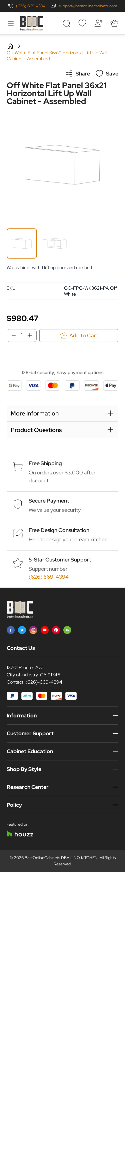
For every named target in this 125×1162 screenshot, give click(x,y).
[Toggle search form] (66, 23)
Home (10, 46)
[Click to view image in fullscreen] (62, 164)
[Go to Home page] (31, 23)
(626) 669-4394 (30, 6)
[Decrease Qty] (12, 335)
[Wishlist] (82, 23)
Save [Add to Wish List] (106, 73)
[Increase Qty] (32, 335)
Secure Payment (49, 500)
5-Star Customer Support (60, 559)
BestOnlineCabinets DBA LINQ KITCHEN (61, 857)
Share (77, 73)
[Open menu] (11, 23)
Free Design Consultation (59, 530)
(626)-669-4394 (44, 682)
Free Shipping (45, 463)
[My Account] (98, 23)
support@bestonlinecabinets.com (88, 6)
